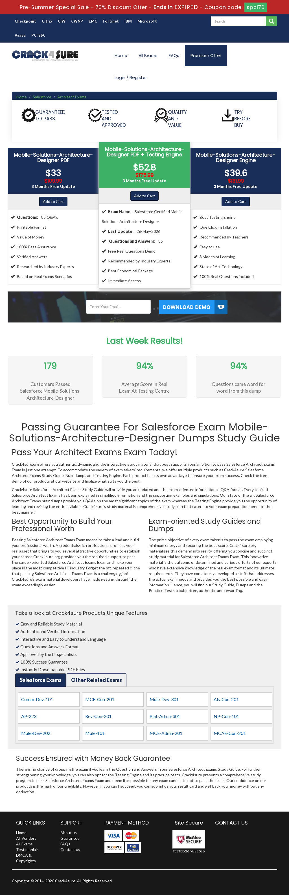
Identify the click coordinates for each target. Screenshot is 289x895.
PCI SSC (38, 35)
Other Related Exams (96, 680)
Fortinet (111, 21)
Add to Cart (53, 201)
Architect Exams (71, 96)
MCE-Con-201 (99, 699)
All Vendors (26, 838)
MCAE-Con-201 (230, 733)
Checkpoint (25, 21)
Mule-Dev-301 (164, 699)
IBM (128, 21)
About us (68, 832)
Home (121, 55)
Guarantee (70, 838)
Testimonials (27, 849)
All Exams (148, 55)
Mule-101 (95, 733)
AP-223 (28, 716)
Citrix (47, 21)
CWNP (77, 21)
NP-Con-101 (226, 716)
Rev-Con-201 (98, 716)
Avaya (20, 35)
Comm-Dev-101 (37, 699)
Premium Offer (206, 55)
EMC (93, 21)
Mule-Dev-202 (35, 733)
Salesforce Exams (41, 680)
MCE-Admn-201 (166, 733)
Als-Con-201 (226, 699)
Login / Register (131, 77)
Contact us (70, 849)
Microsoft (147, 21)
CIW (61, 21)
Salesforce (42, 96)
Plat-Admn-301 (165, 716)
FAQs (174, 55)
